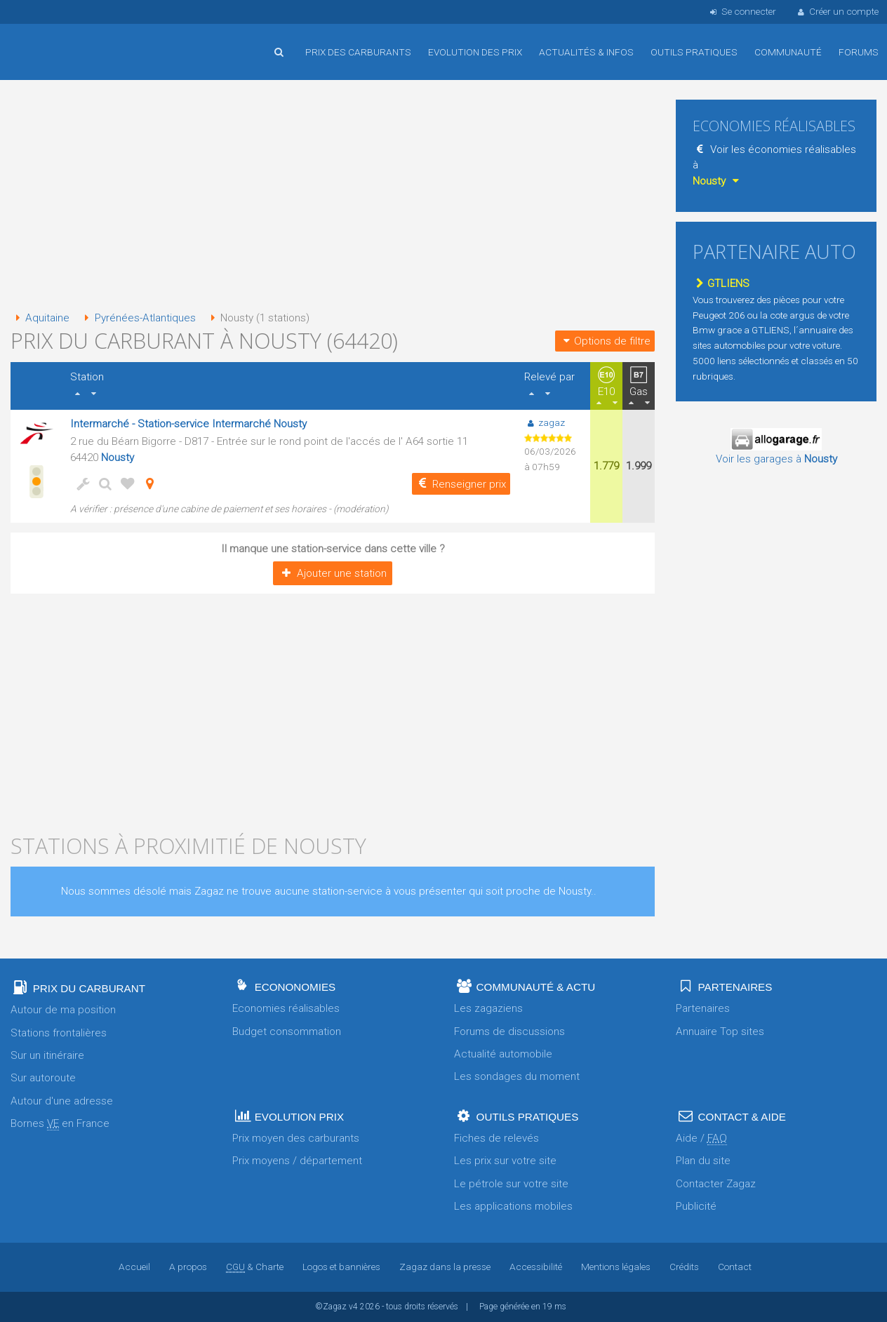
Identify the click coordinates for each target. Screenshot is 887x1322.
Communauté (788, 52)
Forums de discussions (509, 1031)
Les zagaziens (488, 1008)
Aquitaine (40, 318)
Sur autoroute (43, 1077)
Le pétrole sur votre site (511, 1183)
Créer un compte (837, 11)
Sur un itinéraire (47, 1055)
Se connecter (741, 11)
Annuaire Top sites (720, 1031)
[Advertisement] (333, 196)
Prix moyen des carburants (295, 1138)
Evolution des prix (475, 52)
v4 (353, 1306)
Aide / (701, 1138)
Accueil (56, 41)
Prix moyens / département (297, 1160)
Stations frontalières (59, 1033)
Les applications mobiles (513, 1206)
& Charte (255, 1266)
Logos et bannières (341, 1266)
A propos (188, 1266)
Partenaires (703, 1008)
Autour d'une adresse (62, 1101)
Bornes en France (60, 1123)
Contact (735, 1266)
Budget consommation (286, 1031)
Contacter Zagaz (716, 1183)
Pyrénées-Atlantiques (137, 318)
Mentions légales (616, 1266)
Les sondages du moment (517, 1076)
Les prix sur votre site (505, 1160)
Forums (859, 52)
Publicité (696, 1206)
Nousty (117, 457)
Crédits (684, 1266)
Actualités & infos (586, 52)
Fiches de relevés (496, 1138)
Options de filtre (605, 341)
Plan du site (703, 1160)
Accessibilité (535, 1266)
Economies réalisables (286, 1008)
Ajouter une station (332, 573)
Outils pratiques (694, 52)
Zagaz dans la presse (445, 1266)
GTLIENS (721, 283)
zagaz (544, 422)
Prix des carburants (358, 52)
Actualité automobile (503, 1054)
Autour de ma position (63, 1009)
